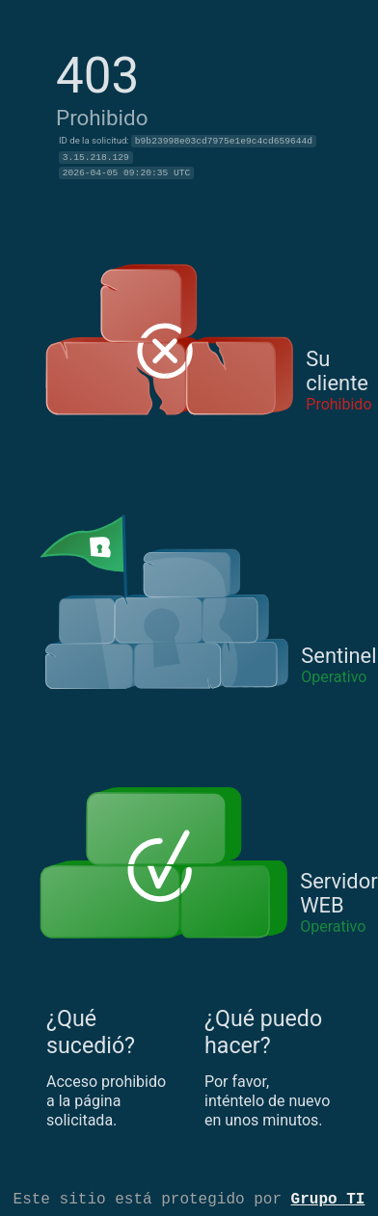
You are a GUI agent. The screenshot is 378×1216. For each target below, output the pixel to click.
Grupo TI (328, 1197)
